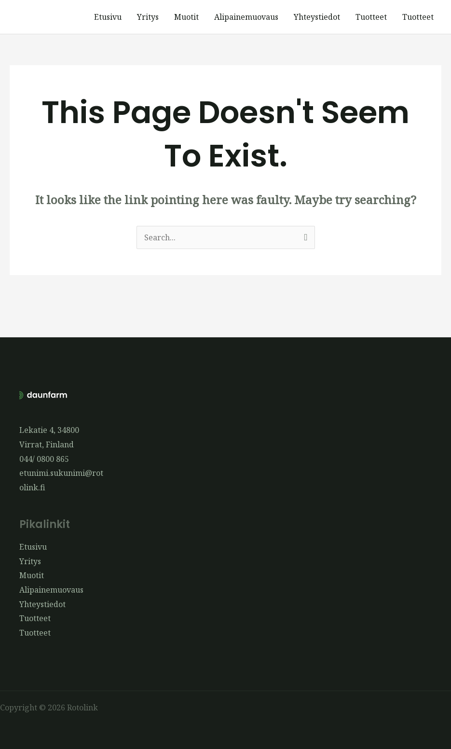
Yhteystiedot (317, 17)
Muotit (186, 17)
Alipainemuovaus (246, 17)
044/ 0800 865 (44, 459)
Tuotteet (371, 17)
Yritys (148, 17)
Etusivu (108, 17)
